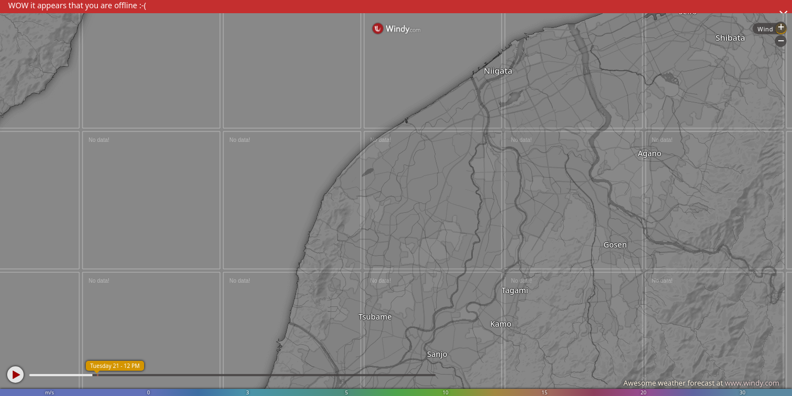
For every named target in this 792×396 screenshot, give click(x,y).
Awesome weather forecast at (701, 383)
